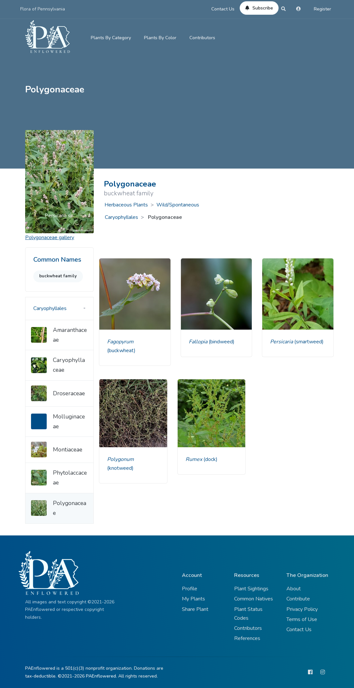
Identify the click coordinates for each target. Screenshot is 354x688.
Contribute (298, 598)
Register (322, 9)
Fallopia (199, 341)
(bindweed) (221, 341)
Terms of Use (301, 619)
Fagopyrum (120, 341)
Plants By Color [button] (160, 38)
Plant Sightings (251, 588)
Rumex (194, 459)
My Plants (193, 598)
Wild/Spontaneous (177, 204)
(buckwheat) (121, 350)
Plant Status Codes (248, 614)
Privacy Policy (302, 609)
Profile (189, 588)
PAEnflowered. (101, 676)
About (293, 588)
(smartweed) (309, 341)
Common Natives (253, 598)
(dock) (210, 459)
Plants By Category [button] (111, 38)
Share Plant (195, 609)
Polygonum (120, 459)
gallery (49, 237)
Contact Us (222, 9)
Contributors (202, 38)
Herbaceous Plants (126, 204)
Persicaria (282, 341)
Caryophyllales (121, 217)
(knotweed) (120, 468)
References (247, 638)
